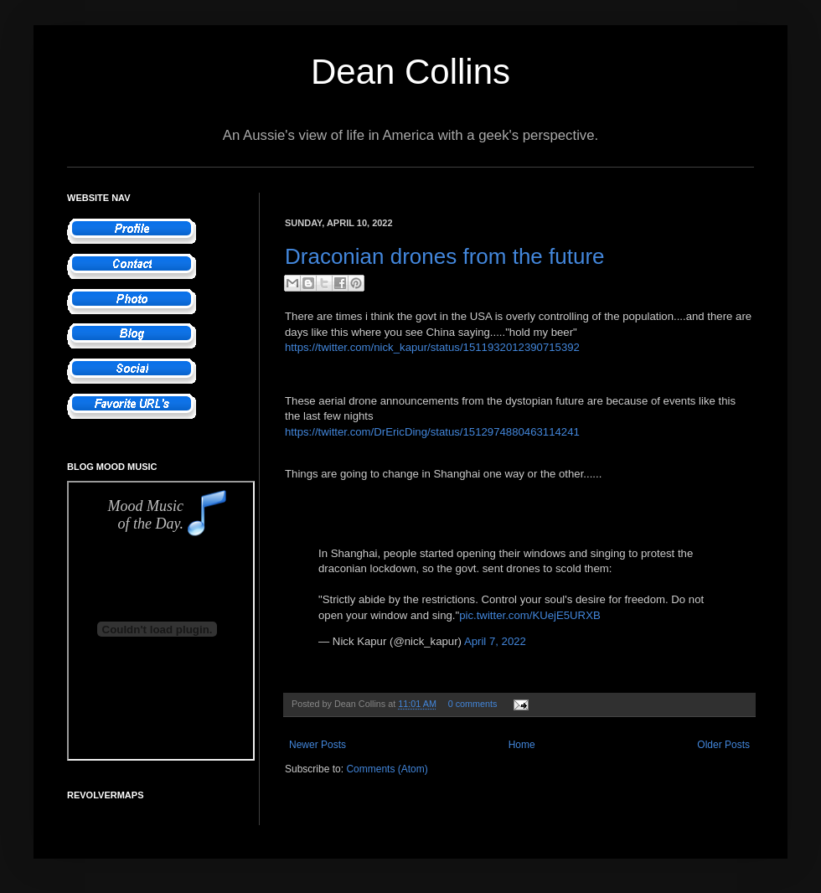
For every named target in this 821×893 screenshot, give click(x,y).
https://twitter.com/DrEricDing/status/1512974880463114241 (432, 432)
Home (522, 745)
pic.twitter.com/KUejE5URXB (530, 615)
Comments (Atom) (386, 769)
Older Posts (723, 745)
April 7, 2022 (495, 641)
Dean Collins (410, 71)
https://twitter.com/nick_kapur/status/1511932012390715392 (432, 347)
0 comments (473, 704)
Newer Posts (317, 745)
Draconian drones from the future (445, 256)
